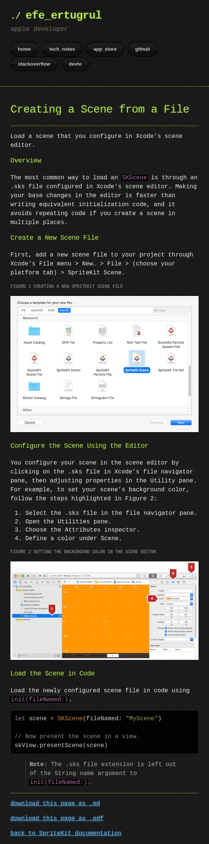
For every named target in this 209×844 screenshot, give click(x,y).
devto (75, 64)
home (24, 49)
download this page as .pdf (57, 817)
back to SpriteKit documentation (66, 832)
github (142, 49)
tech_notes (62, 49)
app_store (105, 49)
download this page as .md (55, 802)
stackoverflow (34, 64)
